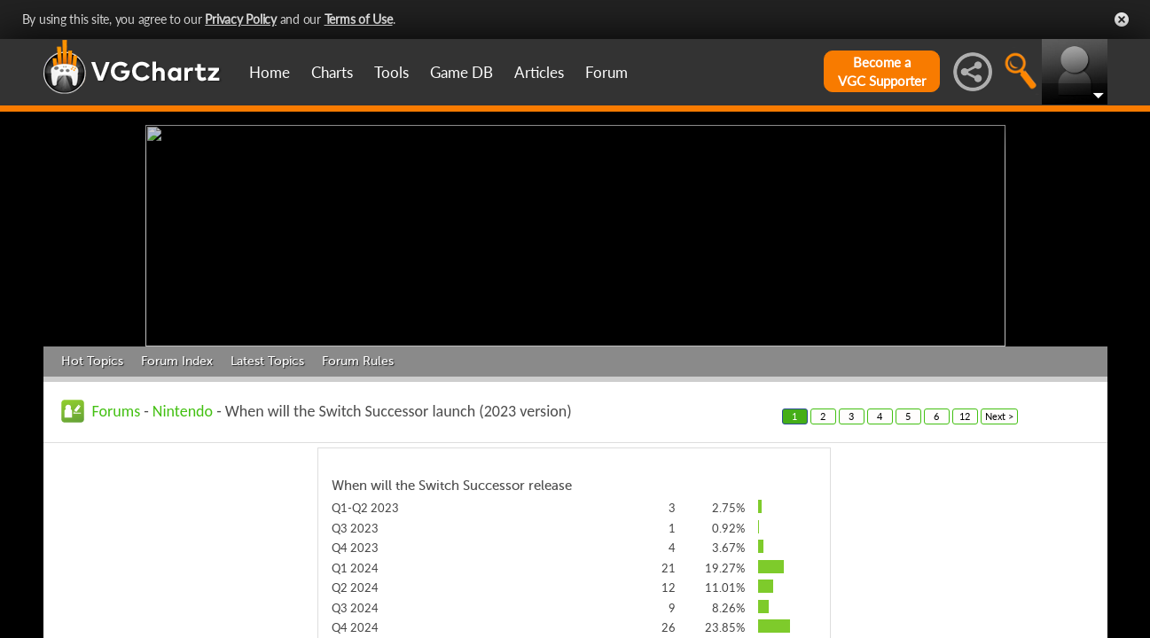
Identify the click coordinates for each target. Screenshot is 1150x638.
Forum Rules (358, 361)
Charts (332, 72)
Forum (606, 72)
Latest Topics (267, 361)
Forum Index (177, 361)
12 (964, 416)
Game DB (461, 72)
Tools (391, 72)
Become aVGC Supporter (882, 71)
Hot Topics (92, 361)
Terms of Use (359, 19)
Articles (539, 72)
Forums (116, 411)
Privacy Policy (241, 19)
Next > (999, 416)
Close (1122, 19)
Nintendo (183, 411)
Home (269, 72)
